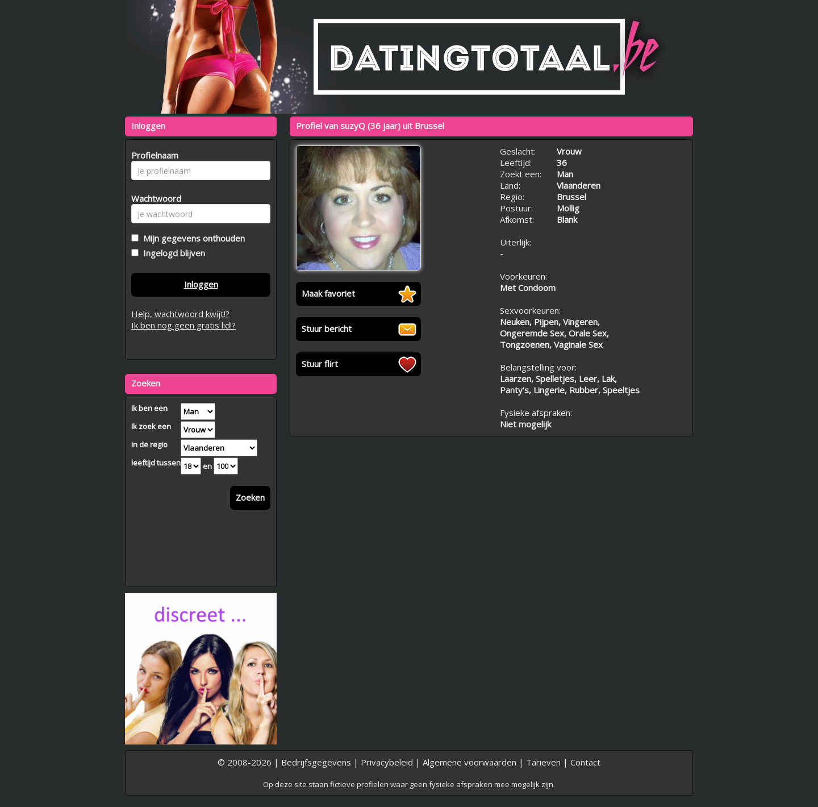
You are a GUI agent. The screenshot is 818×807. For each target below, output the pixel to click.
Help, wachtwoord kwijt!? (180, 313)
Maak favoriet (328, 293)
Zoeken (250, 497)
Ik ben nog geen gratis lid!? (183, 325)
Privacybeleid (387, 762)
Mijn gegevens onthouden (192, 238)
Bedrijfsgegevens (316, 762)
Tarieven (543, 762)
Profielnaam (153, 155)
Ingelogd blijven (172, 253)
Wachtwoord (153, 198)
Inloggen (201, 284)
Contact (585, 762)
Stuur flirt (320, 363)
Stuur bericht (327, 328)
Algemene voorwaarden (469, 762)
